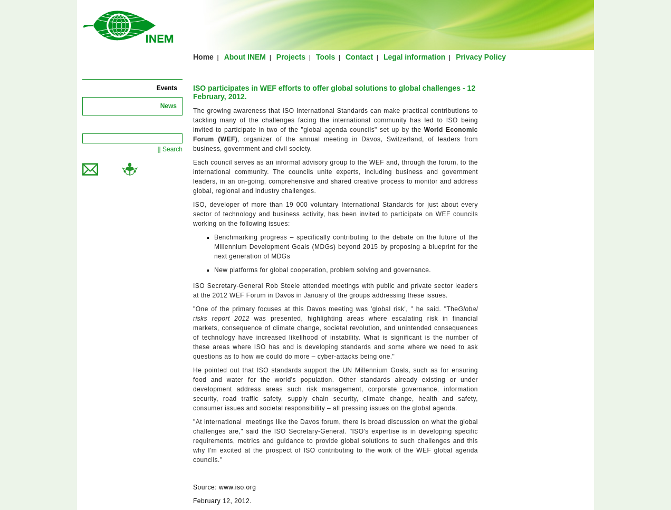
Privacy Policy (481, 57)
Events (167, 88)
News (168, 106)
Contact (359, 57)
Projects (290, 57)
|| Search (170, 149)
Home (203, 57)
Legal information (414, 57)
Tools (325, 57)
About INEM (245, 57)
